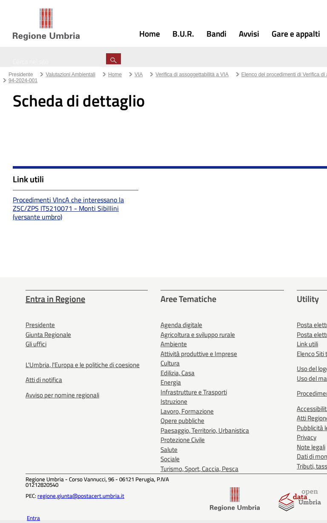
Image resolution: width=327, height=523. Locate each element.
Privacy (306, 437)
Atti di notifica (44, 380)
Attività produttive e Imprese (199, 354)
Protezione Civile (183, 440)
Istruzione (174, 401)
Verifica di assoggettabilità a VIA (191, 75)
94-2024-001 (23, 80)
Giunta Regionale (48, 334)
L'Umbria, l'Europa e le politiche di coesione (83, 365)
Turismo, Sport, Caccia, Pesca (199, 469)
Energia (171, 382)
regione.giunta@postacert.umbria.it (80, 495)
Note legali (311, 447)
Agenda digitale (181, 325)
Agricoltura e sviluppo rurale (198, 334)
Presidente (21, 75)
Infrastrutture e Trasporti (194, 392)
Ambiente (174, 344)
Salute (169, 449)
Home (115, 75)
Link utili (307, 344)
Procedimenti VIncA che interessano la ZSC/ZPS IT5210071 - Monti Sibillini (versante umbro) (68, 208)
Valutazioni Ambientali (70, 75)
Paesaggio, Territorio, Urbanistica (205, 430)
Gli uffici (36, 344)
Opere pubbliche (182, 420)
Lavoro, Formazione (187, 411)
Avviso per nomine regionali (62, 395)
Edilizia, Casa (178, 373)
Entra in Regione (55, 298)
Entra (33, 518)
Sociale (170, 459)
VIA (139, 75)
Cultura (170, 363)
